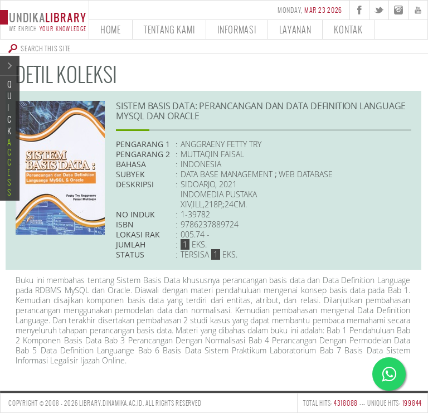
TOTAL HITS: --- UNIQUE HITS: (362, 403)
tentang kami (169, 29)
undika (44, 20)
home (110, 29)
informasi (236, 29)
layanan (295, 29)
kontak (348, 29)
